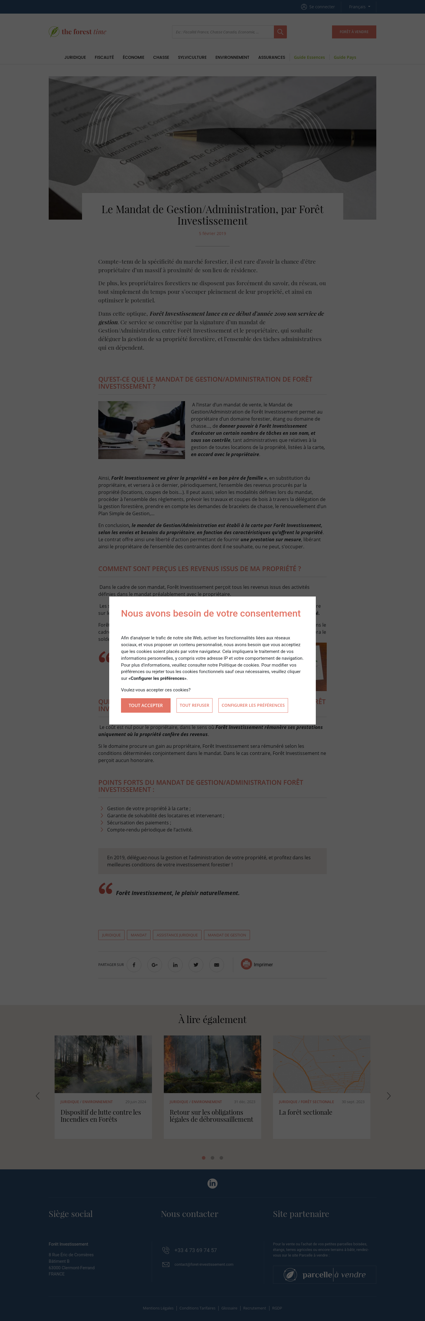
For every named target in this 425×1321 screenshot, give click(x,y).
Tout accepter (146, 705)
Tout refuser (194, 705)
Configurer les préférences (253, 705)
